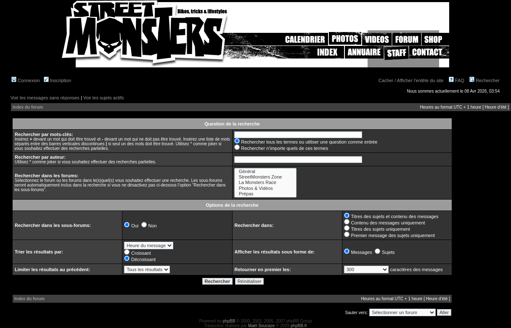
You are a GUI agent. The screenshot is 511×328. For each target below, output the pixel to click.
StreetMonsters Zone (265, 177)
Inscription (57, 80)
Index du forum (28, 107)
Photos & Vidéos (265, 188)
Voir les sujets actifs (103, 97)
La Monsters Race (265, 182)
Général (265, 171)
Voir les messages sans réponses (45, 97)
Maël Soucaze (261, 325)
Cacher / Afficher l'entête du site (411, 80)
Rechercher (484, 80)
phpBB (228, 321)
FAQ (456, 80)
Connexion (25, 80)
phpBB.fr (299, 325)
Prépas (265, 194)
